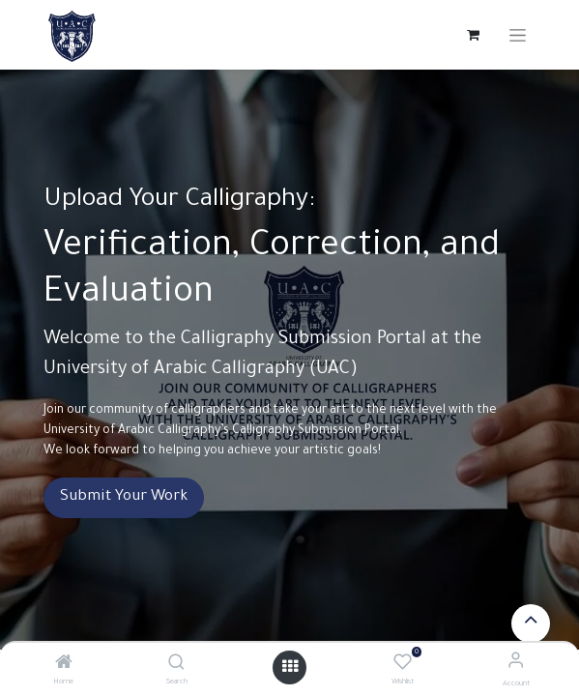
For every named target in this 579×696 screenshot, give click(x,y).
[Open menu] (290, 667)
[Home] (63, 666)
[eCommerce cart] (473, 34)
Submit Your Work (124, 497)
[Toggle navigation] (517, 35)
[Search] (176, 666)
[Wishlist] (403, 664)
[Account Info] (516, 663)
